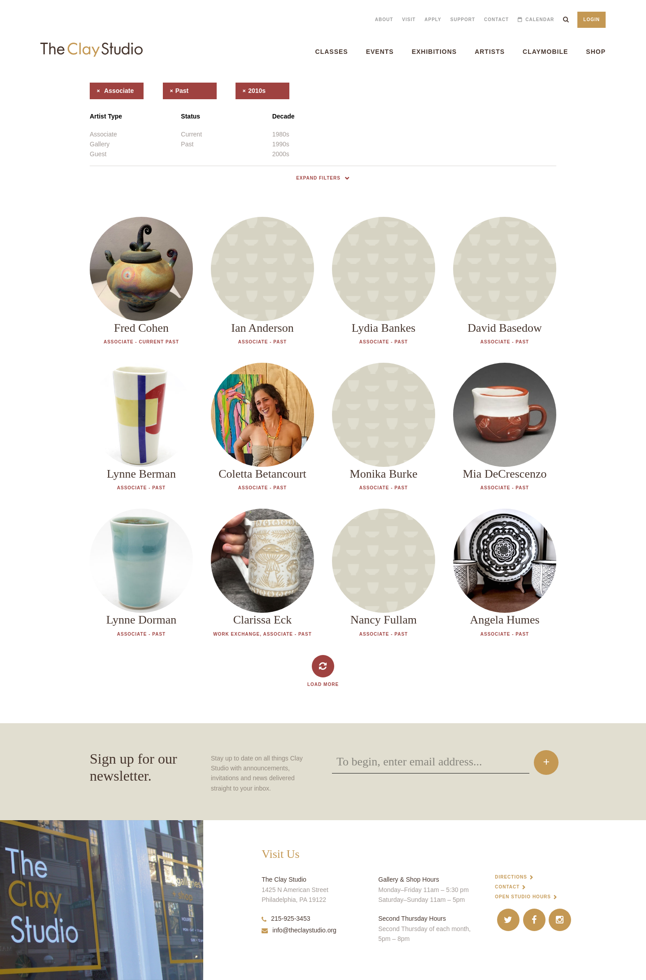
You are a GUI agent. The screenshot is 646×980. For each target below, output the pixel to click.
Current (191, 134)
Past (187, 144)
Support (462, 19)
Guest (98, 154)
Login (591, 19)
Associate (103, 134)
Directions (511, 877)
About (384, 19)
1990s (280, 144)
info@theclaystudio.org (299, 930)
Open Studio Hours (523, 896)
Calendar (539, 19)
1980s (280, 134)
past (176, 90)
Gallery (99, 144)
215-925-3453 (286, 918)
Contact (496, 19)
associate (112, 90)
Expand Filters (318, 178)
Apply (432, 19)
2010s (251, 90)
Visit (408, 19)
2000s (280, 154)
